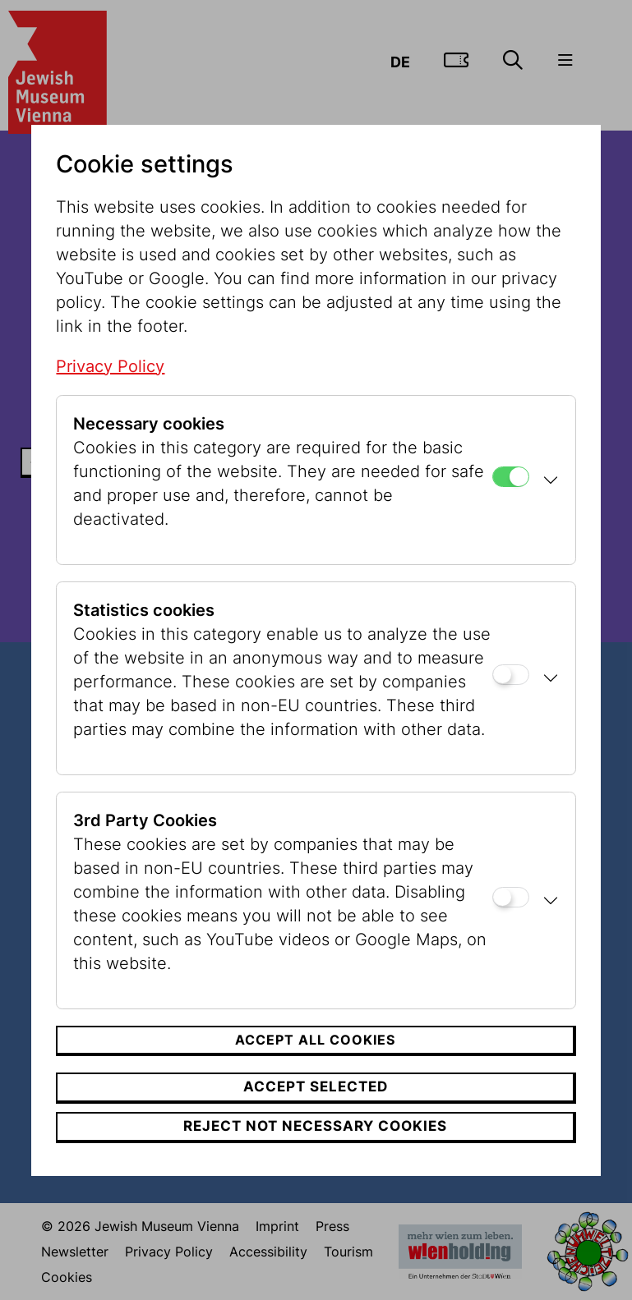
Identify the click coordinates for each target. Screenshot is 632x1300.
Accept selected (315, 1086)
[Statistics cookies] (510, 674)
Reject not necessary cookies (315, 1126)
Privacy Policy (110, 366)
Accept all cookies (315, 1039)
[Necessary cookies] (510, 476)
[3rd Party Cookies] (510, 897)
